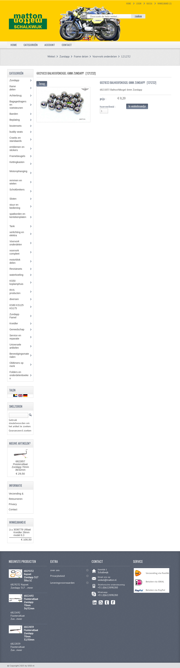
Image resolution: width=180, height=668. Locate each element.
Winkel (51, 56)
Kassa (149, 3)
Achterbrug (18, 95)
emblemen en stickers (16, 148)
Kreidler (16, 323)
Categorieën (31, 45)
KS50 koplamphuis (18, 282)
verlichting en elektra (16, 234)
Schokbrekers (19, 191)
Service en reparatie (16, 337)
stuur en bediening (18, 206)
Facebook (113, 602)
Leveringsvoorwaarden (62, 582)
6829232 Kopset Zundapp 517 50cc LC (31, 575)
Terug (42, 84)
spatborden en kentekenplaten (19, 217)
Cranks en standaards (18, 139)
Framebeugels (19, 156)
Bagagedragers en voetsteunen (18, 104)
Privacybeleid (57, 575)
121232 (126, 56)
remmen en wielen (16, 182)
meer (30, 587)
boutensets (18, 125)
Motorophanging (19, 173)
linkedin (94, 602)
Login (138, 3)
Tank (14, 226)
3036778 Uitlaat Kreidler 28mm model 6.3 (22, 532)
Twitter (107, 602)
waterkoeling (18, 274)
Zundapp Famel (15, 316)
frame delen (81, 56)
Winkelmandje (17, 522)
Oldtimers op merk (16, 364)
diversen (15, 299)
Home (128, 3)
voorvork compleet (17, 252)
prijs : (103, 99)
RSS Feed (101, 602)
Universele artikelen (17, 346)
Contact (67, 45)
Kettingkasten (19, 164)
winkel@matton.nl (107, 580)
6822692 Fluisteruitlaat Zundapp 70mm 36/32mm (31, 602)
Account (50, 45)
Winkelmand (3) (165, 3)
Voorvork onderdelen (104, 56)
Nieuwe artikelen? (20, 443)
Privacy (13, 504)
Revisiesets (18, 268)
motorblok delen (15, 261)
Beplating (17, 119)
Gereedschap (18, 329)
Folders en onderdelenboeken (18, 375)
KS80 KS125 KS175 (16, 307)
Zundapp (64, 56)
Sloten (15, 198)
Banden (16, 113)
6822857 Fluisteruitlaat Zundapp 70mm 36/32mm (20, 465)
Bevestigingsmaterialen (19, 355)
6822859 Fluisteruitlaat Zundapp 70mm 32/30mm (31, 633)
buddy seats (19, 131)
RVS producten (18, 292)
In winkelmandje (137, 106)
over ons (55, 570)
